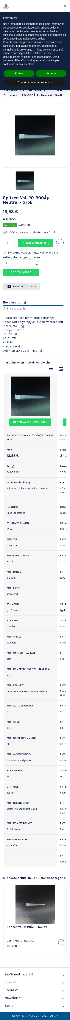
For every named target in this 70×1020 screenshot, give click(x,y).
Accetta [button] (51, 73)
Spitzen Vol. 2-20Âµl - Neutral (27, 927)
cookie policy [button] (36, 38)
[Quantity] (19, 263)
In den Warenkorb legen (30, 422)
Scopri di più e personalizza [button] (35, 82)
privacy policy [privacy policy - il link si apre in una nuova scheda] (48, 27)
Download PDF (21, 286)
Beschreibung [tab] (14, 302)
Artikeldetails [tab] (14, 308)
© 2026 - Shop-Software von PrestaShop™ (35, 1016)
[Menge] (7, 243)
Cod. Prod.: (13, 940)
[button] (65, 6)
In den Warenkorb (35, 243)
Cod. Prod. (10, 225)
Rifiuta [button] (19, 73)
